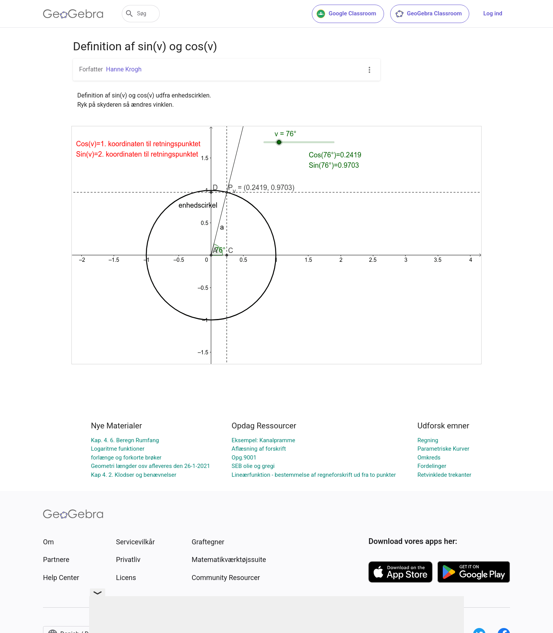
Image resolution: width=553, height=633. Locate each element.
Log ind (492, 13)
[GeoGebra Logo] (73, 13)
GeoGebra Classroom (428, 13)
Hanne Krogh (123, 69)
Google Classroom (346, 13)
